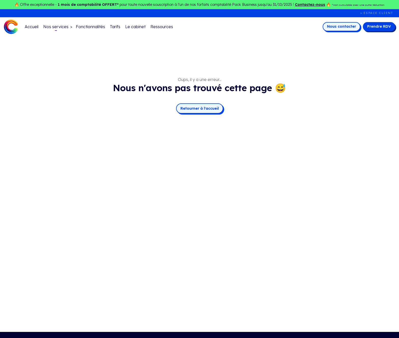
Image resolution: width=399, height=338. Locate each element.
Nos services (55, 26)
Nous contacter (341, 26)
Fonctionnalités (90, 26)
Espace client (378, 13)
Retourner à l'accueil (199, 108)
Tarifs (115, 26)
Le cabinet (135, 26)
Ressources (161, 26)
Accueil (31, 26)
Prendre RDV (379, 26)
